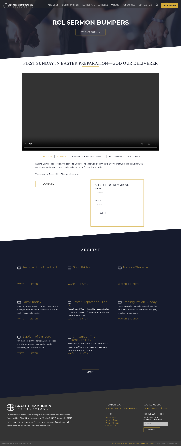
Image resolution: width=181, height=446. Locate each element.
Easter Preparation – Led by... (88, 302)
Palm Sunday (28, 302)
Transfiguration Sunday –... (137, 302)
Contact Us (142, 8)
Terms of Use (111, 420)
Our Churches (67, 8)
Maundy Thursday (132, 267)
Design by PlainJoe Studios (16, 443)
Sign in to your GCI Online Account (121, 408)
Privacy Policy (112, 422)
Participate (85, 8)
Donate (46, 184)
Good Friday (78, 267)
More (90, 372)
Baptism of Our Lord (32, 336)
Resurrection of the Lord (35, 267)
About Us (50, 8)
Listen (61, 156)
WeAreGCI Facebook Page (156, 408)
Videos (112, 8)
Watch (47, 156)
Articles (100, 8)
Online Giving (168, 8)
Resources (125, 8)
